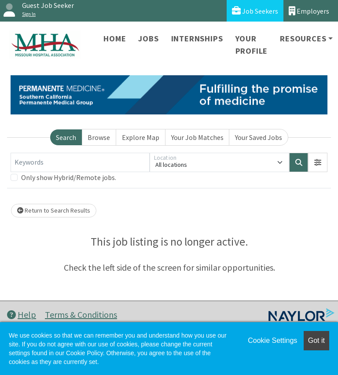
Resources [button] (303, 38)
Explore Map (140, 137)
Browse (99, 137)
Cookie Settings (272, 340)
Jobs (148, 38)
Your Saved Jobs (258, 137)
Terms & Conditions (81, 314)
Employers (309, 10)
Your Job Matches (197, 137)
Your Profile (251, 44)
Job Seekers (255, 10)
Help (21, 314)
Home (114, 38)
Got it (316, 340)
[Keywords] (80, 162)
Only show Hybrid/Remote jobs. (68, 177)
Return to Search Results (53, 210)
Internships (197, 38)
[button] (317, 162)
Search (66, 137)
